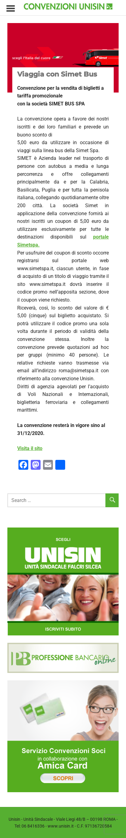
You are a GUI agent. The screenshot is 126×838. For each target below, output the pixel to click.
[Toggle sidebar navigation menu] (10, 9)
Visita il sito (29, 448)
